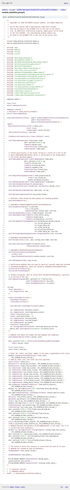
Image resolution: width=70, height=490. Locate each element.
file (42, 17)
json (66, 487)
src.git (12, 9)
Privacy (17, 487)
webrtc (5, 9)
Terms (23, 487)
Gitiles (12, 487)
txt (62, 487)
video (63, 9)
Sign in (66, 3)
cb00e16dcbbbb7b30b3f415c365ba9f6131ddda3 (37, 9)
